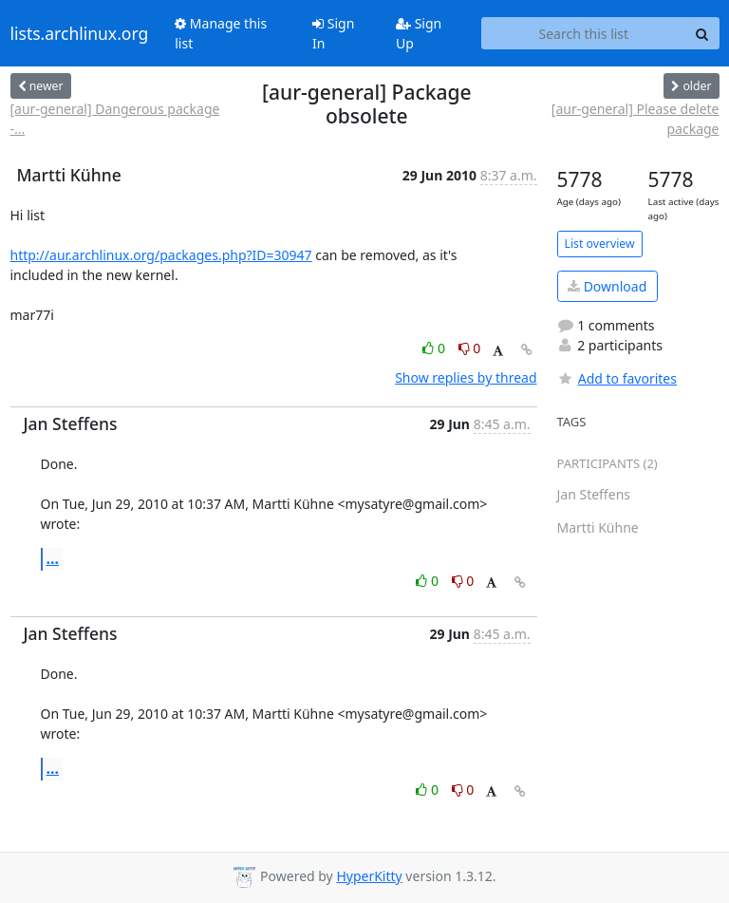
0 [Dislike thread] (469, 348)
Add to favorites (617, 378)
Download (607, 286)
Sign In (333, 33)
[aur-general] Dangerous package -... (115, 119)
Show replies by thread (465, 377)
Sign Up (418, 33)
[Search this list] (583, 33)
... (53, 558)
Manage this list (221, 33)
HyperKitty (369, 876)
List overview (600, 243)
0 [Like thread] (435, 348)
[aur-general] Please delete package (635, 119)
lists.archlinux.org (79, 33)
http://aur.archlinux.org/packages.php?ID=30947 (161, 255)
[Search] (702, 33)
